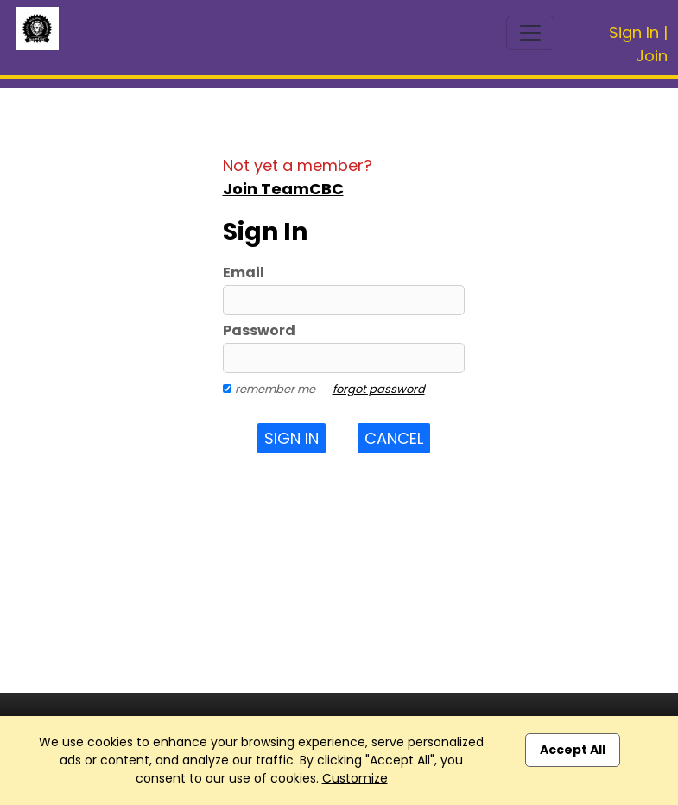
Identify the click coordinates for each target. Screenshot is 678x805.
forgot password (379, 389)
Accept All (572, 749)
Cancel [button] (393, 438)
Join (652, 56)
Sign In (634, 32)
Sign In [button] (291, 438)
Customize (355, 778)
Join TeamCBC (283, 189)
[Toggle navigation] (530, 33)
